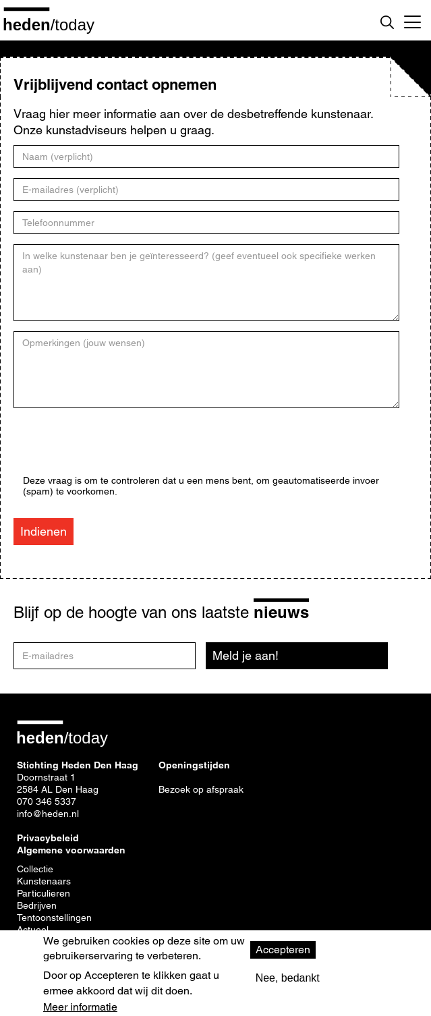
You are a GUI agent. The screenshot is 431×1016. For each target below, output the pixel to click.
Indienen (43, 531)
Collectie (35, 869)
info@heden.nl (48, 813)
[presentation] (125, 448)
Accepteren (283, 949)
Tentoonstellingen (54, 917)
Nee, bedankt (288, 978)
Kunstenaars (44, 881)
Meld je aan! (245, 655)
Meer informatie (80, 1007)
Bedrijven (37, 905)
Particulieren (43, 893)
